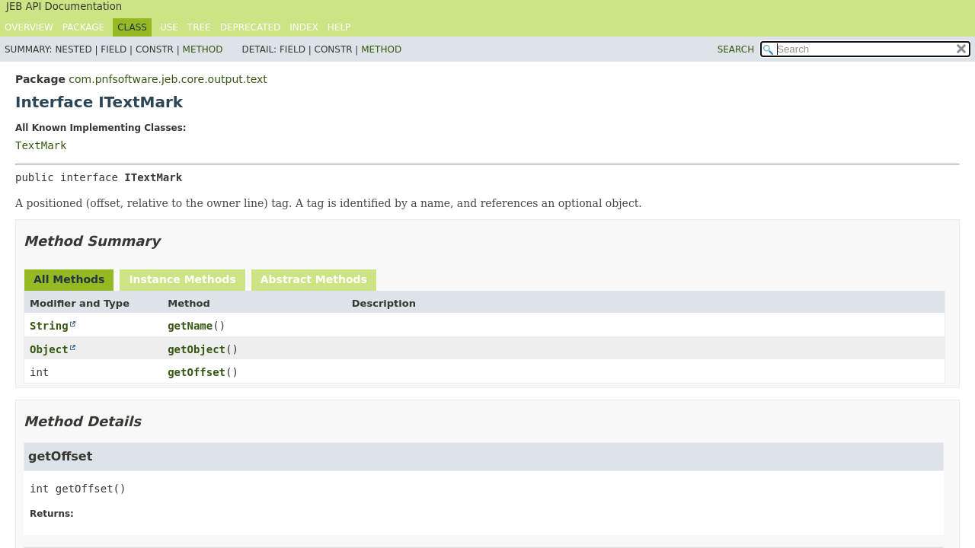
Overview (29, 27)
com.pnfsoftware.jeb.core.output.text (168, 79)
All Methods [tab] (69, 279)
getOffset (196, 372)
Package (83, 27)
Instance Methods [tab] (182, 279)
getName (190, 326)
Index (303, 27)
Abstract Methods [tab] (314, 279)
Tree (199, 27)
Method (203, 49)
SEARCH (736, 49)
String (49, 326)
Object (49, 349)
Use (169, 27)
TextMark (40, 145)
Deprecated (250, 27)
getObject (196, 349)
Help (339, 27)
